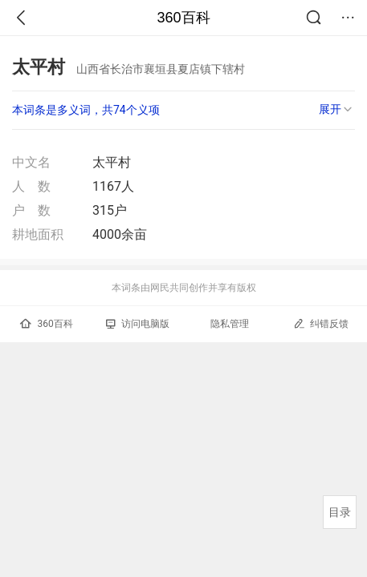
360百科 (183, 18)
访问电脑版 (137, 323)
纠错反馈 (321, 323)
